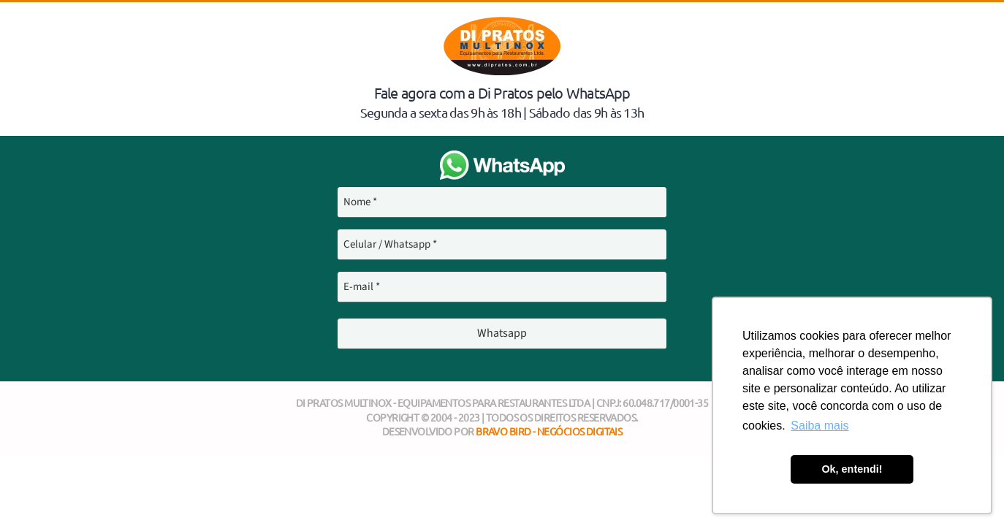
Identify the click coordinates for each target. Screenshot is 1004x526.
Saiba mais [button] (819, 425)
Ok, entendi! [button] (851, 469)
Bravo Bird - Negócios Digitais (549, 431)
